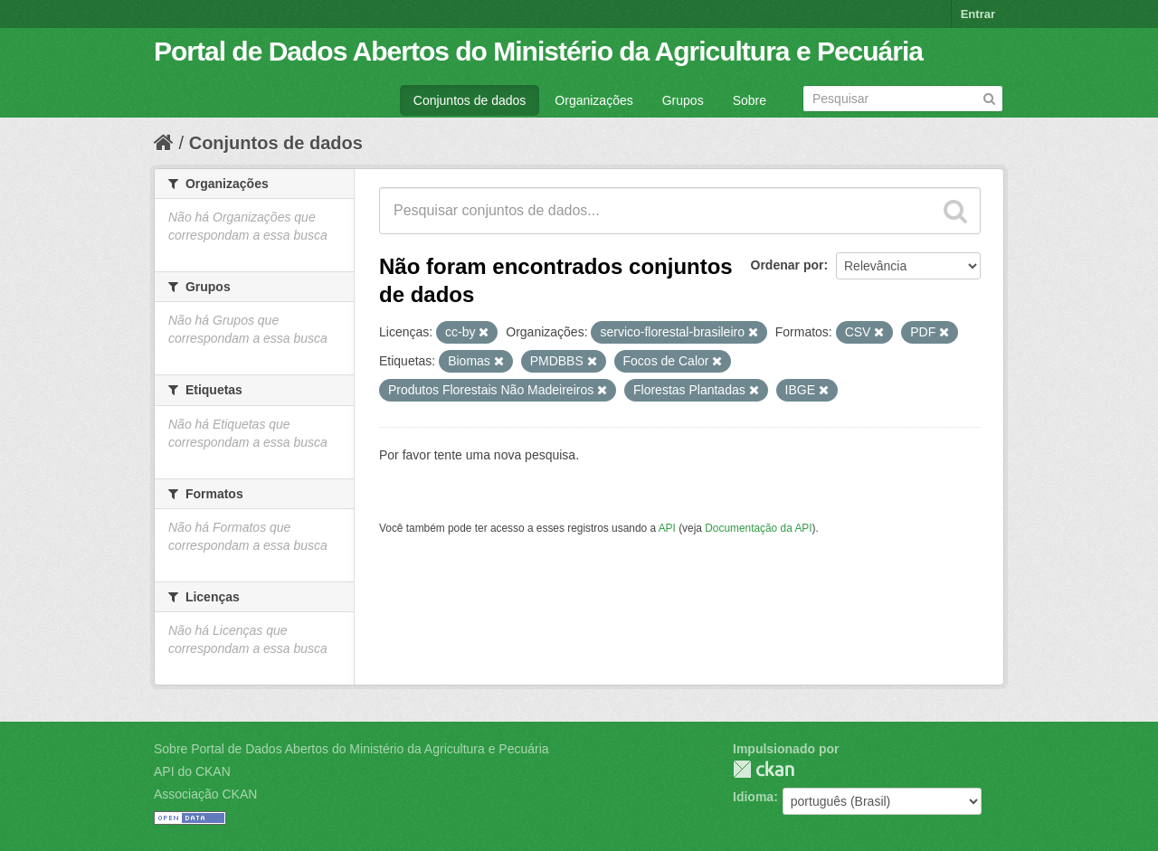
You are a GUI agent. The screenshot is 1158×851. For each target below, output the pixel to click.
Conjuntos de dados (470, 100)
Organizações (593, 100)
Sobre (749, 100)
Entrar (978, 14)
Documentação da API (758, 528)
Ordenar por (787, 265)
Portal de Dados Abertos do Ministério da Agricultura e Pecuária (538, 51)
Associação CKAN (205, 794)
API (667, 528)
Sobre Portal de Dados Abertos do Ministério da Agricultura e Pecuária (351, 749)
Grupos (683, 100)
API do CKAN (192, 771)
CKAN (763, 769)
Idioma (753, 797)
